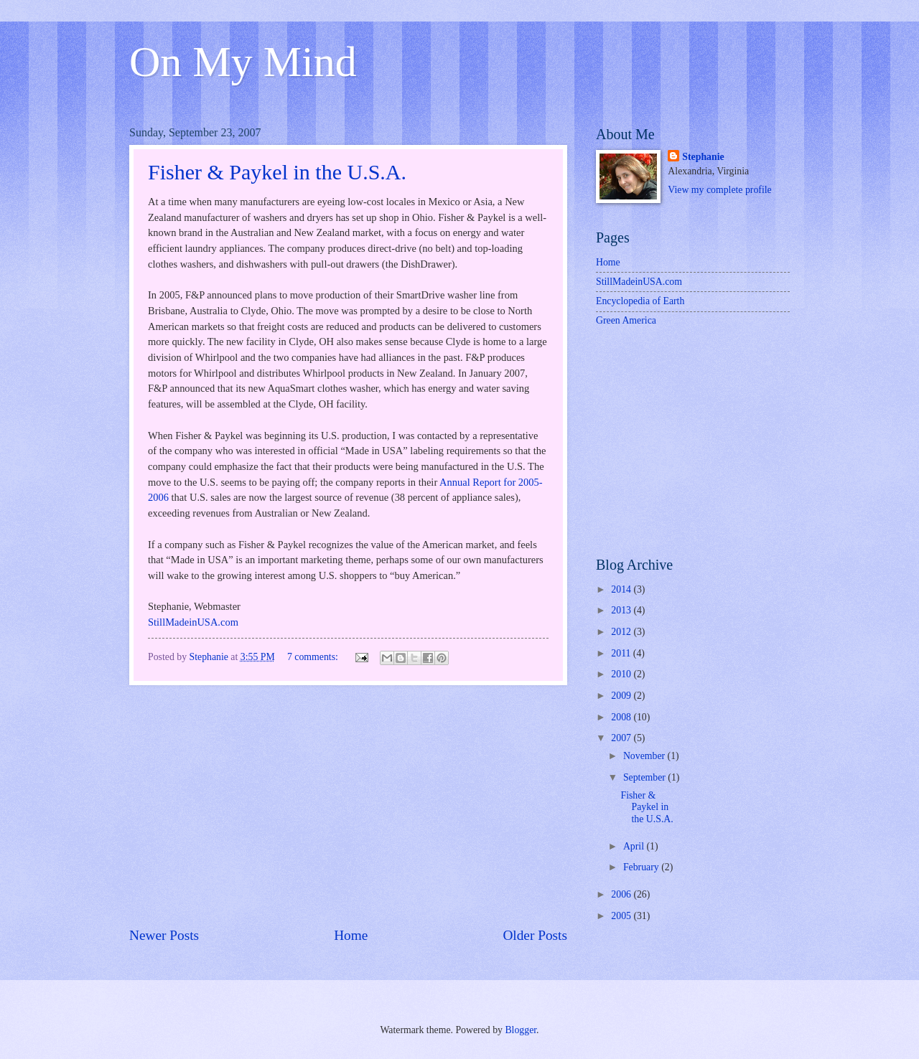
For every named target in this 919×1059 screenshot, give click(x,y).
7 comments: (313, 656)
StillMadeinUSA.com (193, 622)
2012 (622, 631)
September (645, 777)
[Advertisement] (348, 805)
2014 (622, 589)
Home (351, 935)
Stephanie (703, 156)
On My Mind (243, 61)
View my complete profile (719, 189)
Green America (626, 320)
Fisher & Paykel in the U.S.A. (277, 172)
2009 (622, 695)
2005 (622, 915)
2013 (622, 610)
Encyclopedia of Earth (640, 301)
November (645, 755)
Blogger (520, 1030)
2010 (622, 674)
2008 (622, 717)
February (642, 867)
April (635, 846)
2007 (622, 738)
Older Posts (535, 935)
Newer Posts (164, 935)
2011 (622, 653)
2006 (622, 894)
